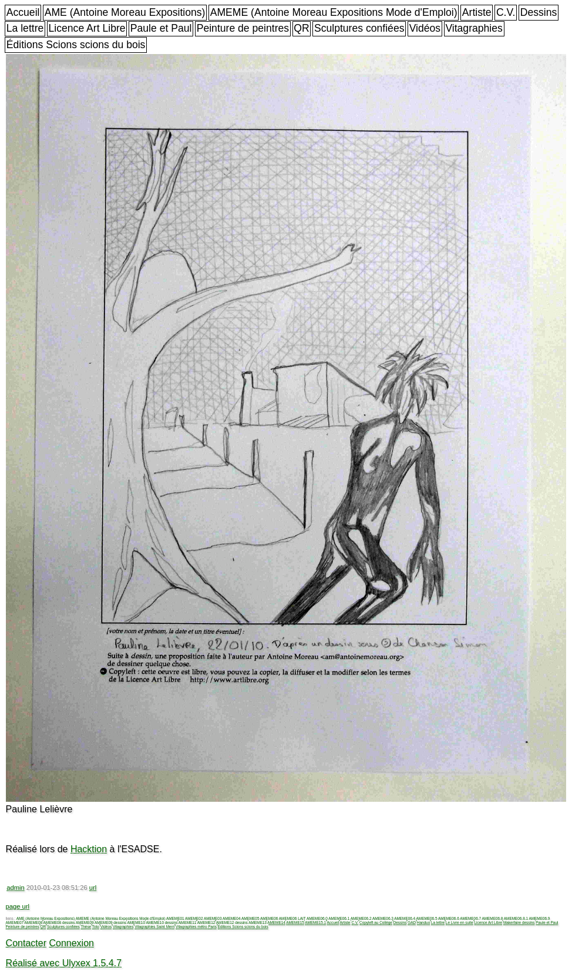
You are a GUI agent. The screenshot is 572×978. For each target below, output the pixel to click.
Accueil (23, 12)
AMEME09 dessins (110, 922)
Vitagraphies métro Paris (196, 927)
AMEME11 (188, 922)
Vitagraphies (474, 28)
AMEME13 (257, 922)
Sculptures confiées (359, 28)
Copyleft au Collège (375, 922)
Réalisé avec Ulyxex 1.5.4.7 (64, 963)
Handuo (423, 922)
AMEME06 (269, 918)
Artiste (477, 12)
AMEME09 (85, 922)
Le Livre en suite (459, 922)
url (92, 887)
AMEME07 (15, 922)
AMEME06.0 (317, 918)
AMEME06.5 (427, 918)
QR (301, 28)
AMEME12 (206, 922)
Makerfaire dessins (519, 922)
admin (15, 887)
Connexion (71, 943)
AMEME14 (276, 922)
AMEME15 (295, 922)
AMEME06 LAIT (292, 918)
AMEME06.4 (404, 918)
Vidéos (424, 28)
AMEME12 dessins (232, 922)
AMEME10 (136, 922)
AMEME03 (213, 918)
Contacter (26, 943)
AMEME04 (232, 918)
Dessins (538, 12)
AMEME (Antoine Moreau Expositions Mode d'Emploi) (333, 12)
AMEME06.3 (382, 918)
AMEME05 (250, 918)
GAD (412, 922)
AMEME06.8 (492, 918)
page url (17, 906)
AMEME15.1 (315, 922)
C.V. (506, 12)
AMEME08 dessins (59, 922)
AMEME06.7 (470, 918)
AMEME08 (34, 922)
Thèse (85, 927)
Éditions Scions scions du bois (76, 45)
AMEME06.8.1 (516, 918)
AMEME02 (194, 918)
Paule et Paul (161, 28)
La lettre (25, 28)
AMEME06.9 (539, 918)
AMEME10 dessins (161, 922)
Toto (95, 927)
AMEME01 (175, 918)
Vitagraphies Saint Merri (154, 927)
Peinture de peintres (243, 28)
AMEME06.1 (338, 918)
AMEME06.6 (448, 918)
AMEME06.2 (361, 918)
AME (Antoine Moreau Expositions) (125, 12)
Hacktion (88, 849)
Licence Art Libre (87, 28)
